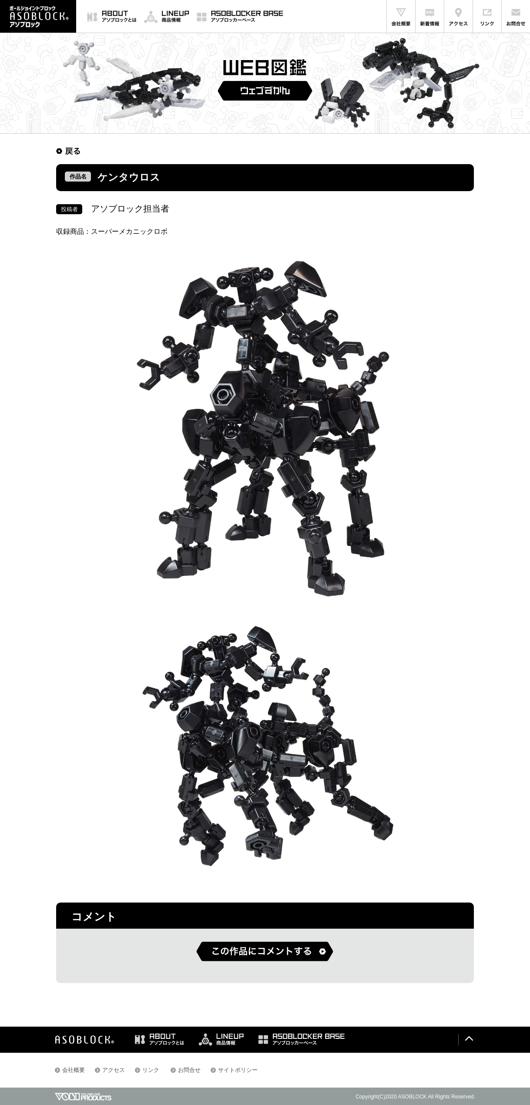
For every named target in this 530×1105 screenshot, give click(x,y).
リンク (150, 1070)
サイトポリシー (238, 1070)
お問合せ (189, 1070)
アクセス (113, 1070)
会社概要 (73, 1070)
